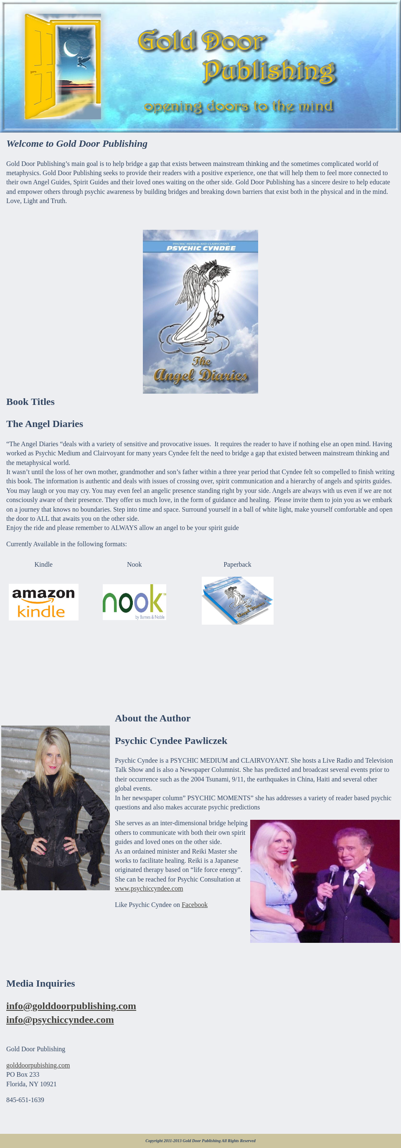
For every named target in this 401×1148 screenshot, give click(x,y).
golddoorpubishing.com (38, 1065)
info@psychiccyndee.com (60, 1019)
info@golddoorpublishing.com (71, 1005)
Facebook (195, 904)
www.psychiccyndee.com (149, 888)
